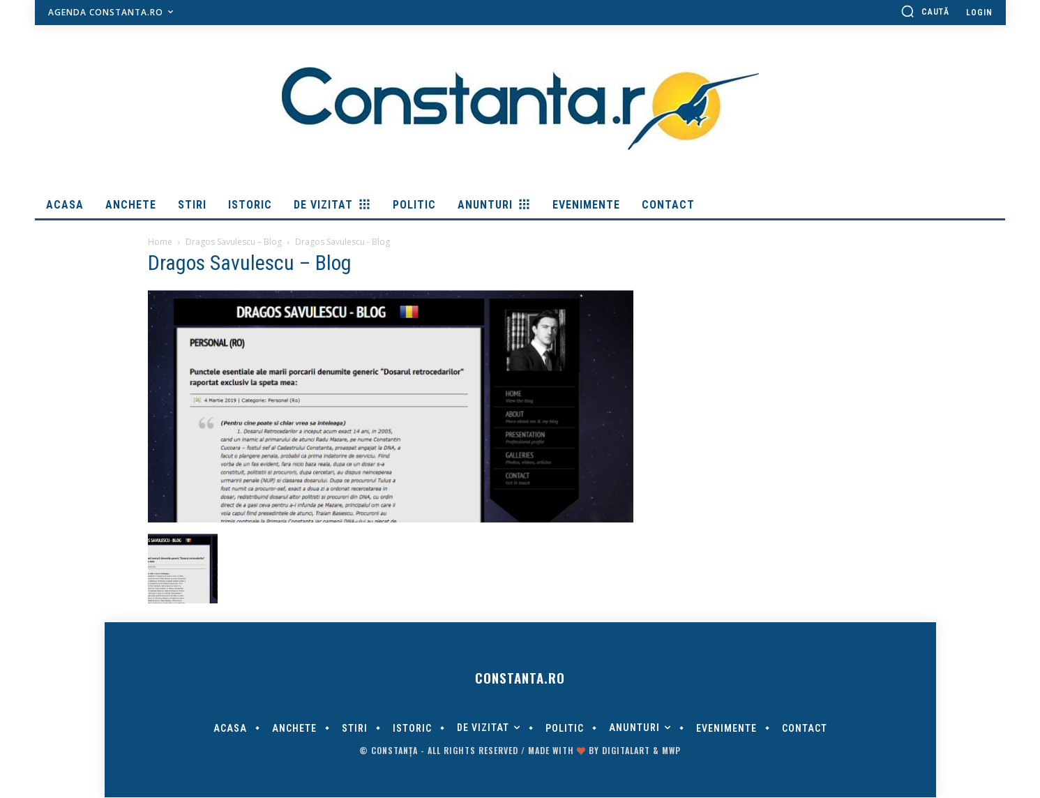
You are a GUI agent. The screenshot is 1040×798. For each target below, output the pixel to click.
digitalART (626, 751)
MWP (671, 751)
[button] (924, 11)
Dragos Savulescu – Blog (234, 242)
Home (160, 242)
